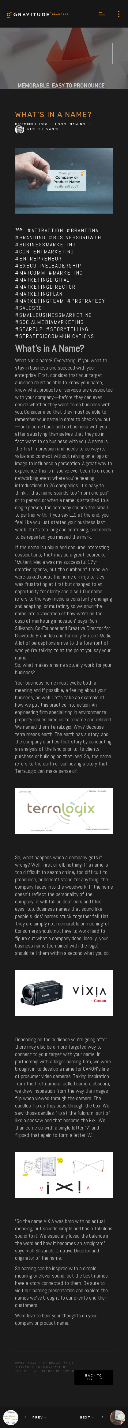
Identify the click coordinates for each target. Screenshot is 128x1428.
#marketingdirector (45, 286)
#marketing (65, 272)
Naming (78, 124)
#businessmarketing (45, 244)
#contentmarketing (44, 251)
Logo (61, 124)
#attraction (45, 230)
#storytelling (67, 328)
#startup (29, 328)
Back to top (93, 1377)
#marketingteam (39, 300)
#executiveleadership (48, 265)
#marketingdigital (42, 279)
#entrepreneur (38, 258)
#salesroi (29, 307)
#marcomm (30, 272)
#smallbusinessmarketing (53, 314)
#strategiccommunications (54, 336)
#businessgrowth (75, 237)
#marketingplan (39, 293)
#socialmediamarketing (49, 321)
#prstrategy (86, 300)
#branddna (82, 230)
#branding (30, 237)
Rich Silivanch (43, 129)
